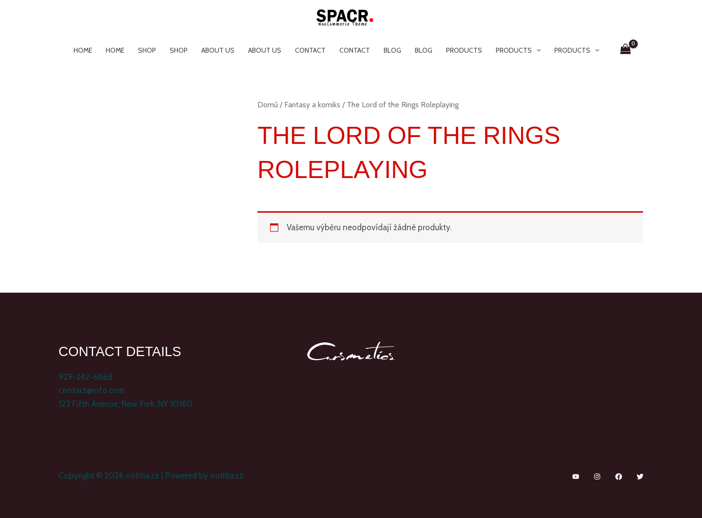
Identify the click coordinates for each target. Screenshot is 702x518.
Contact (310, 50)
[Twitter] (640, 476)
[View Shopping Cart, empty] (626, 50)
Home (83, 50)
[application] (536, 50)
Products (464, 50)
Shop (147, 50)
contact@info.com (91, 390)
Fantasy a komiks (312, 104)
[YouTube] (575, 476)
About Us (217, 50)
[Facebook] (618, 476)
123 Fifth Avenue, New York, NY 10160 (125, 404)
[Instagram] (597, 476)
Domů (267, 104)
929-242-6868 (85, 377)
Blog (392, 50)
